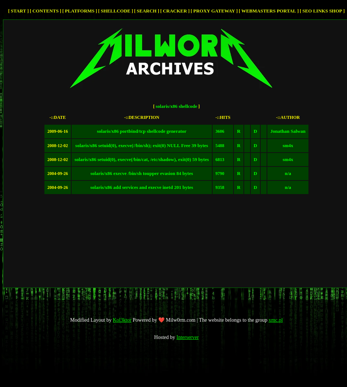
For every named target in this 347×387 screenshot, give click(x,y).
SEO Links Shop (322, 11)
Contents (45, 11)
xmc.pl (276, 320)
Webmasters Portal (268, 11)
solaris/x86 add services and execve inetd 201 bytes (141, 187)
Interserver (188, 337)
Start (18, 11)
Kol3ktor (122, 320)
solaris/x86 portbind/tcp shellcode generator (142, 131)
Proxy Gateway (214, 11)
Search (146, 11)
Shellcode (115, 11)
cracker (175, 11)
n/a (288, 173)
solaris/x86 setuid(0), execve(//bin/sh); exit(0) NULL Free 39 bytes (141, 145)
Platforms (80, 11)
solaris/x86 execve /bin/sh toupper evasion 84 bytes (141, 173)
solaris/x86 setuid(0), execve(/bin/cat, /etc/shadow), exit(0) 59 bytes (142, 159)
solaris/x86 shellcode (176, 106)
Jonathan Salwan (288, 131)
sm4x (288, 145)
